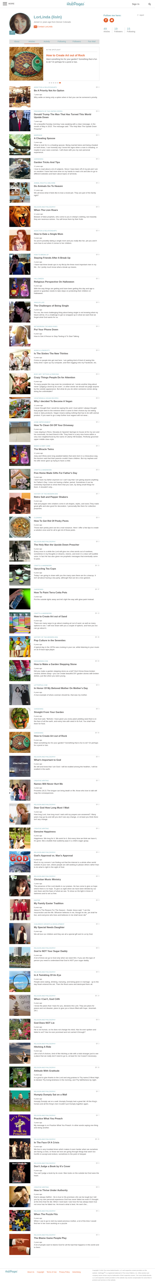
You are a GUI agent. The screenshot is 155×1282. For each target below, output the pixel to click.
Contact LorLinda (43, 26)
